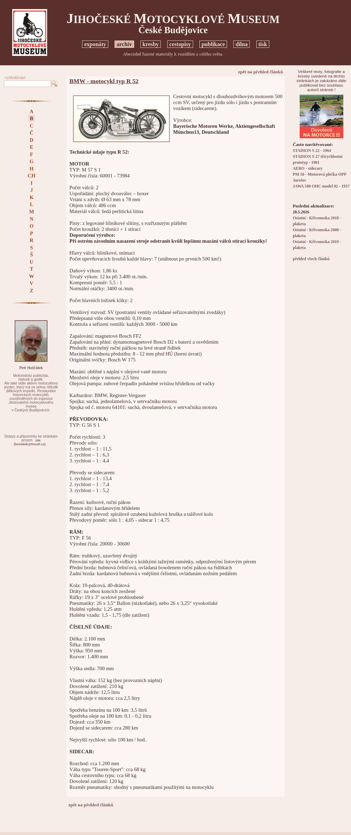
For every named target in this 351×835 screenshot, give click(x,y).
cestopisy (180, 44)
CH (31, 175)
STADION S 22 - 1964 (312, 150)
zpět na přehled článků (260, 71)
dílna (241, 44)
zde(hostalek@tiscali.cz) (29, 442)
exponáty (95, 44)
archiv (124, 44)
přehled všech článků (311, 259)
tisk (262, 44)
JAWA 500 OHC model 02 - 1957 (321, 186)
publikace (213, 44)
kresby (150, 44)
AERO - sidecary (307, 168)
